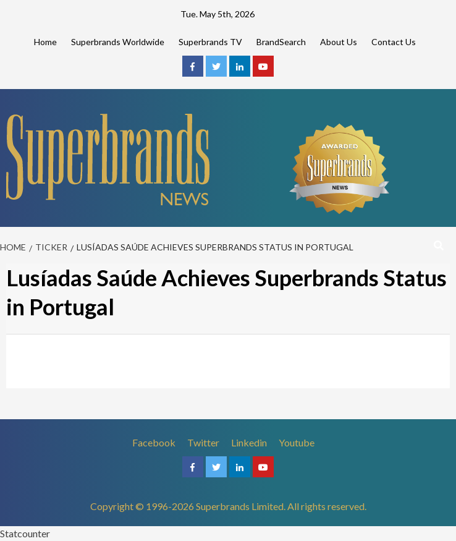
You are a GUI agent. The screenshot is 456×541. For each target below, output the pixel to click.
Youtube (297, 442)
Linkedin (249, 442)
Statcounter (25, 533)
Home (45, 41)
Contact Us (393, 41)
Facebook (153, 442)
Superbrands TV (210, 41)
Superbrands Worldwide (117, 41)
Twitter (203, 442)
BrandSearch (281, 41)
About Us (338, 41)
